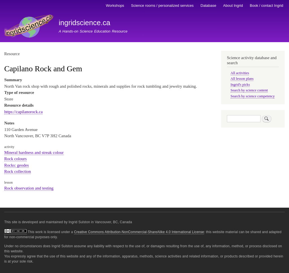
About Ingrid (233, 5)
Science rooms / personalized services (162, 5)
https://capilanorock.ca (23, 111)
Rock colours (15, 158)
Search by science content (249, 90)
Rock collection (17, 171)
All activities (240, 73)
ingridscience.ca (84, 23)
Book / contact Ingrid (266, 5)
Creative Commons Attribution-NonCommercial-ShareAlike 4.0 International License (139, 232)
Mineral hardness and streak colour (34, 152)
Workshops (115, 5)
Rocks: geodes (16, 165)
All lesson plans (242, 79)
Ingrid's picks (240, 85)
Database (208, 5)
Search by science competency (253, 96)
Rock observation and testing (28, 188)
